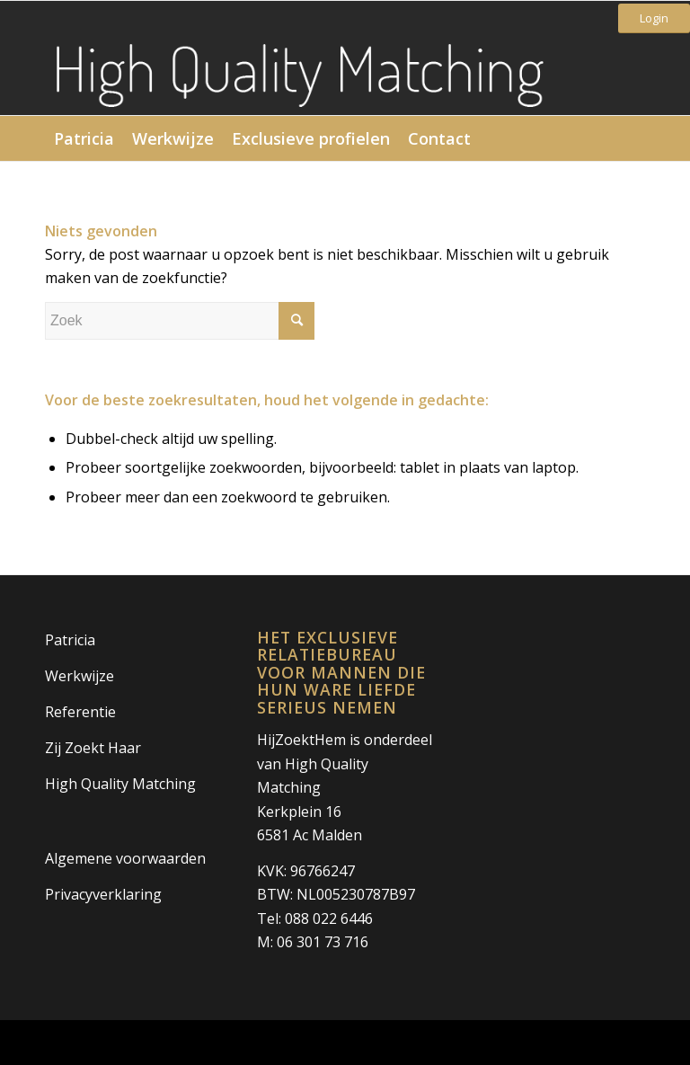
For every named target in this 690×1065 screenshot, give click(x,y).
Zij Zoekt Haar (93, 748)
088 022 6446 (329, 918)
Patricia (70, 640)
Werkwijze (79, 676)
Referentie (80, 712)
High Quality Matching (120, 784)
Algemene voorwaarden (125, 858)
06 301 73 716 (322, 942)
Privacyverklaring (103, 894)
